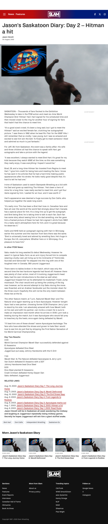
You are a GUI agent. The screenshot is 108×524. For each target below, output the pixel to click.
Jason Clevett (8, 37)
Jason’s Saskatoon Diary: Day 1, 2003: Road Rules (39, 408)
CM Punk (59, 488)
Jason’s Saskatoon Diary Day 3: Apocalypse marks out (41, 403)
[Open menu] (4, 14)
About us (32, 488)
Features (20, 14)
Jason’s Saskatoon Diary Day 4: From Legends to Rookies (93, 457)
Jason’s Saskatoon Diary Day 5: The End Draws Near (41, 394)
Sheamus (59, 508)
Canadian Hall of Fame (11, 502)
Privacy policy (34, 492)
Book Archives (8, 508)
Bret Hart (7, 422)
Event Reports (8, 495)
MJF (57, 502)
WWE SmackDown (63, 492)
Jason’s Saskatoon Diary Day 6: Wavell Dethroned (39, 392)
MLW (58, 505)
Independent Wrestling (36, 422)
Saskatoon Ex (54, 422)
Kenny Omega (61, 498)
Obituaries (6, 505)
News (11, 14)
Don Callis (19, 422)
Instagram (87, 495)
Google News (88, 488)
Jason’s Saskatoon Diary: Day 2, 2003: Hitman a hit (40, 405)
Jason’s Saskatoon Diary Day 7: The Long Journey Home (14, 457)
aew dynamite (61, 495)
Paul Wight (60, 512)
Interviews (6, 498)
